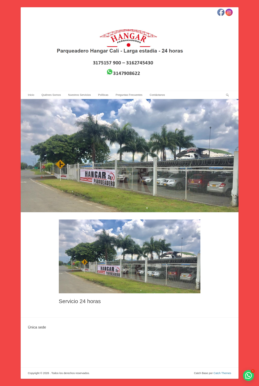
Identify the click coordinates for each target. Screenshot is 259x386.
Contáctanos (157, 94)
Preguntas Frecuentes (129, 94)
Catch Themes (222, 373)
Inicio (31, 94)
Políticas (103, 94)
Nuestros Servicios (79, 94)
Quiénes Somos (51, 94)
